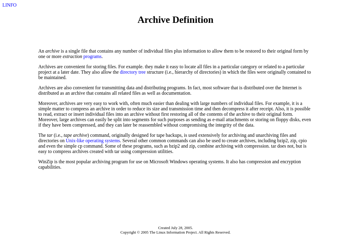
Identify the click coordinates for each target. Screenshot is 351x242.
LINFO (9, 5)
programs (93, 56)
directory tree (133, 72)
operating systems (102, 140)
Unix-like (75, 140)
